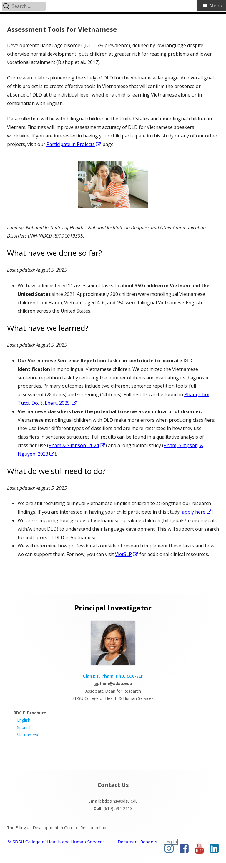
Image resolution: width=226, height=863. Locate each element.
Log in (170, 841)
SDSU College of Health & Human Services (113, 698)
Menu (216, 6)
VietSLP (126, 554)
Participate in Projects (73, 144)
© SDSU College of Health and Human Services (56, 841)
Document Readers (137, 841)
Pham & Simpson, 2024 (77, 445)
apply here (197, 512)
